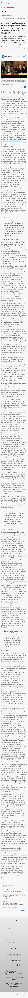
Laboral (18, 931)
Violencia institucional (14, 942)
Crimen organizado (9, 928)
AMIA (7, 925)
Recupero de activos (9, 937)
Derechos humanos (19, 928)
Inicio (3, 7)
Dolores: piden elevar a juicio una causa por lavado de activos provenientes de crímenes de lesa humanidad (14, 895)
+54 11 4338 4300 (14, 986)
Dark (18, 965)
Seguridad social (19, 937)
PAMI (21, 934)
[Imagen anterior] (22, 87)
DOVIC (9, 931)
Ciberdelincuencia (17, 925)
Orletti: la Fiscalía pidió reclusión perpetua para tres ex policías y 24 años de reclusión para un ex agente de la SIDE (13, 906)
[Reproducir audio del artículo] (3, 56)
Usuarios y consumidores (16, 939)
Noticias (17, 934)
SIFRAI (7, 939)
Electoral (14, 931)
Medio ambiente (10, 934)
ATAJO (11, 925)
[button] (11, 87)
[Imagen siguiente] (25, 87)
